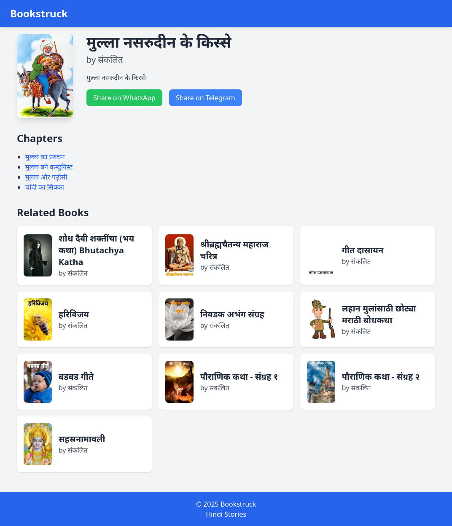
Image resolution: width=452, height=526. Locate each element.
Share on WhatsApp (124, 97)
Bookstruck (39, 13)
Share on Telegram (205, 97)
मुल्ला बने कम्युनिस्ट (49, 167)
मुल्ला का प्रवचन (45, 156)
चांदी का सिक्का (44, 187)
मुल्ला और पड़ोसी (46, 177)
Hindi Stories (226, 514)
